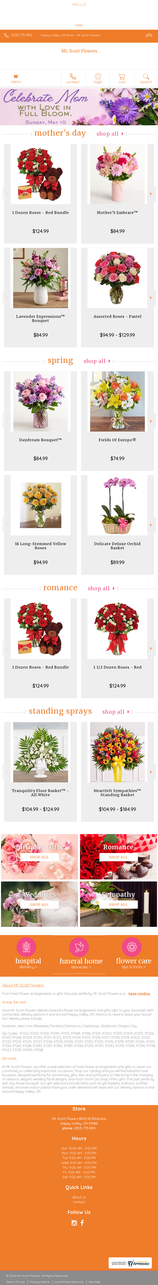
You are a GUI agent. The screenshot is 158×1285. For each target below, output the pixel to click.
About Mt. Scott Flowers (23, 985)
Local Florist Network (69, 1282)
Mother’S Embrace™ (117, 212)
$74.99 (117, 458)
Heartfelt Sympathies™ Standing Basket (117, 792)
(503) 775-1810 (21, 35)
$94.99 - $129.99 (117, 335)
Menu (16, 81)
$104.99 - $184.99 (117, 809)
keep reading (139, 994)
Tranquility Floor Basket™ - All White (40, 792)
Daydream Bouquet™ (40, 440)
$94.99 (41, 562)
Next (151, 194)
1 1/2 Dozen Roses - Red (117, 667)
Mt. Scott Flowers (79, 51)
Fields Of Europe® (117, 440)
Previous (6, 194)
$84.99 (117, 231)
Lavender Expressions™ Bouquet (40, 318)
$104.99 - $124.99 (40, 809)
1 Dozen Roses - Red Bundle (40, 212)
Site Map (94, 1282)
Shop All (108, 134)
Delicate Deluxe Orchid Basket (117, 545)
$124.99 (41, 231)
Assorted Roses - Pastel (118, 316)
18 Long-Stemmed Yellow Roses (40, 545)
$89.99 (117, 562)
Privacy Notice (40, 1282)
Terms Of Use (15, 1282)
